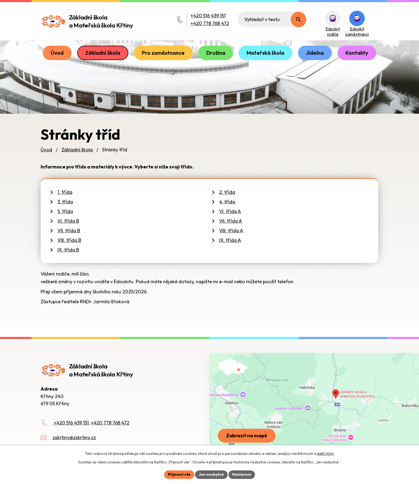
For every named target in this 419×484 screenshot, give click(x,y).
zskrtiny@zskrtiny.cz (74, 437)
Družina (215, 52)
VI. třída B (68, 221)
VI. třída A (230, 211)
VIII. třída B (69, 240)
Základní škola (102, 52)
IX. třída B (68, 250)
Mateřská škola (265, 52)
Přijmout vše (179, 474)
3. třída (65, 202)
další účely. (325, 453)
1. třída (64, 192)
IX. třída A (230, 240)
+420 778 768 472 (210, 23)
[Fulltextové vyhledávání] (272, 19)
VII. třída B (68, 230)
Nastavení (241, 474)
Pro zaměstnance (163, 52)
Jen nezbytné (211, 474)
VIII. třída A (231, 230)
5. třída (65, 211)
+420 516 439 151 (208, 16)
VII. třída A (230, 221)
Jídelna (315, 52)
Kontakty (357, 52)
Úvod (57, 52)
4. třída (227, 202)
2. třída (227, 192)
